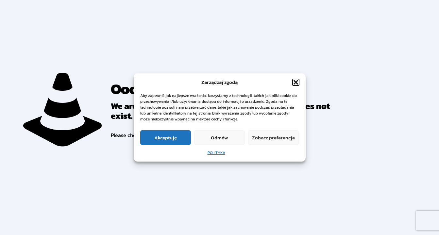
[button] (296, 82)
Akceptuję (165, 137)
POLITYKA (216, 153)
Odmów (219, 137)
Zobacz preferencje (273, 137)
